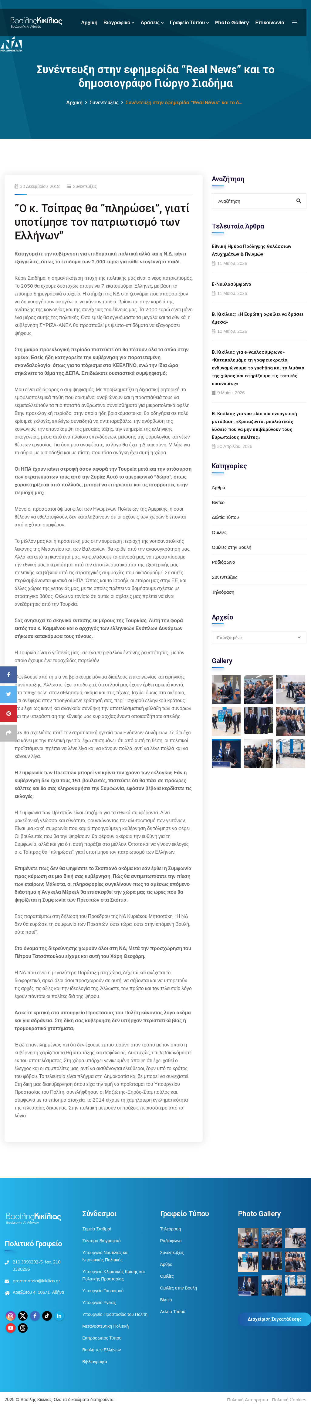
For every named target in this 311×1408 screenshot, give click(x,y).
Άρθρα (218, 487)
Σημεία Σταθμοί (96, 1229)
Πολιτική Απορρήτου (247, 1400)
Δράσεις (150, 22)
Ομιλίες (219, 532)
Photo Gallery (232, 22)
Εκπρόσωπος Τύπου (101, 1338)
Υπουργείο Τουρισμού (102, 1290)
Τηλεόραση (223, 592)
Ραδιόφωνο (223, 562)
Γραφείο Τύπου (187, 22)
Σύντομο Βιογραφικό (101, 1240)
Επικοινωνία (269, 22)
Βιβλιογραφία (94, 1361)
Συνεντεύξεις (104, 102)
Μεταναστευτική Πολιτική (105, 1326)
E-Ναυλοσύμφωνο (231, 284)
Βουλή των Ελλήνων (101, 1350)
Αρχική (89, 22)
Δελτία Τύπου (225, 517)
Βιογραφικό (116, 22)
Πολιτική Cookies (289, 1400)
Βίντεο (218, 502)
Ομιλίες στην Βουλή (231, 547)
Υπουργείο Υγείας (99, 1302)
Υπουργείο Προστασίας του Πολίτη (114, 1314)
